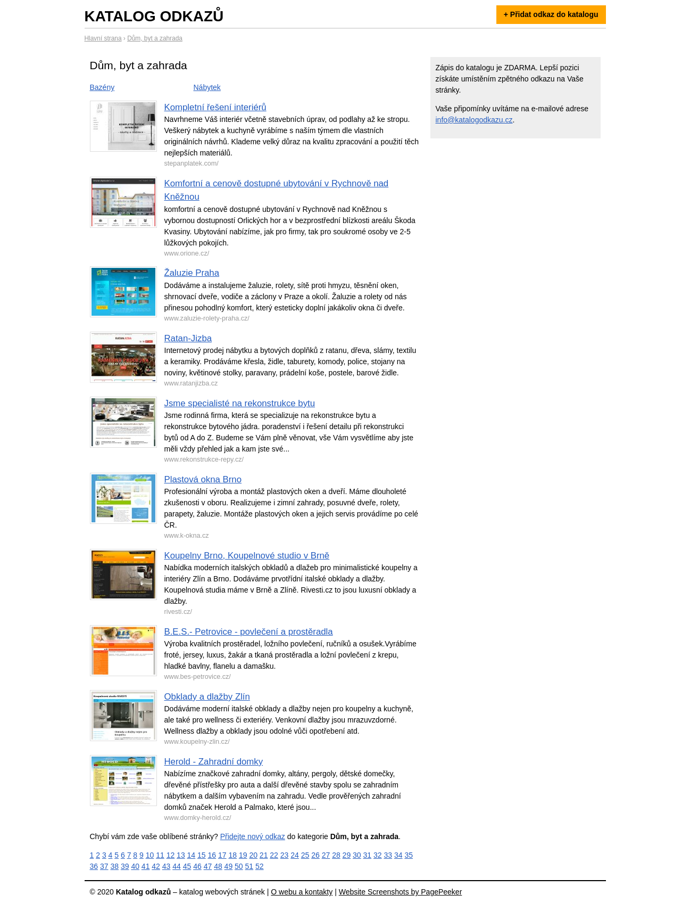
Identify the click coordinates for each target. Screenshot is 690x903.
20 (253, 855)
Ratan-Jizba (188, 338)
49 (229, 866)
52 (259, 866)
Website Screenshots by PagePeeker (400, 892)
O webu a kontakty (301, 892)
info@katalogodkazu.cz (474, 120)
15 (201, 855)
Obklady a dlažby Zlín (207, 697)
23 (284, 855)
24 (294, 855)
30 (357, 855)
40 (135, 866)
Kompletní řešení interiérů (215, 107)
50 (239, 866)
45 (187, 866)
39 (125, 866)
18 (232, 855)
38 (114, 866)
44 (176, 866)
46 (197, 866)
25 (305, 855)
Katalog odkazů (154, 16)
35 (408, 855)
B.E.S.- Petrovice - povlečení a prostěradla (248, 632)
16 (212, 855)
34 (398, 855)
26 (315, 855)
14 (191, 855)
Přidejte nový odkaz (252, 836)
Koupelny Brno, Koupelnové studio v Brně (247, 556)
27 (326, 855)
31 (367, 855)
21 (264, 855)
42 (156, 866)
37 (104, 866)
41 (146, 866)
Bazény (102, 87)
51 (249, 866)
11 (160, 855)
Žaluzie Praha (192, 273)
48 (218, 866)
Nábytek (207, 87)
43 (166, 866)
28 (336, 855)
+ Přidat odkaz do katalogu (551, 14)
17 (222, 855)
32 (377, 855)
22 (274, 855)
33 (388, 855)
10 (150, 855)
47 (208, 866)
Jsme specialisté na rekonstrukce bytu (239, 403)
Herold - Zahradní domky (213, 762)
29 (347, 855)
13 (181, 855)
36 (94, 866)
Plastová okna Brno (203, 479)
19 (243, 855)
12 (171, 855)
